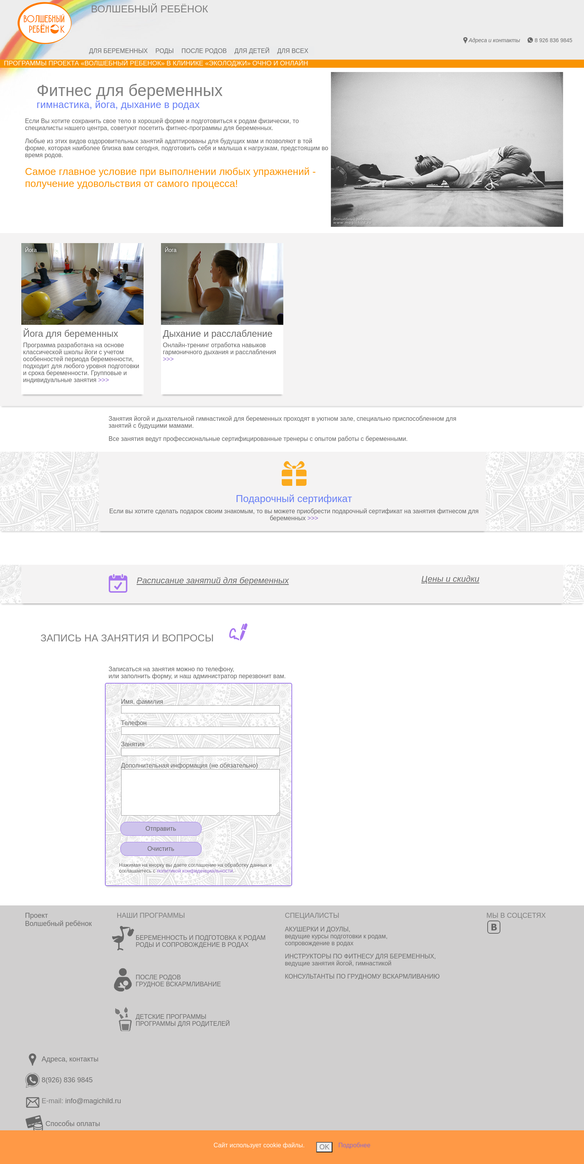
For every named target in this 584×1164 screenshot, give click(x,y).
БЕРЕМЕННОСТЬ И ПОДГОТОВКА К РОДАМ (200, 937)
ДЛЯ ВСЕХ (292, 51)
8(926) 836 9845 (59, 1080)
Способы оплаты (62, 1124)
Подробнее (354, 1145)
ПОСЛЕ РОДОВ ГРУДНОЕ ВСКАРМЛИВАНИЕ (178, 980)
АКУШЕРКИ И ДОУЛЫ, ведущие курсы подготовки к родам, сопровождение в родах (336, 936)
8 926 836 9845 (549, 40)
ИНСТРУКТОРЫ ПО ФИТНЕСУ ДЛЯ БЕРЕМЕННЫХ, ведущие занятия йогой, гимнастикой (360, 960)
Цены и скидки (450, 579)
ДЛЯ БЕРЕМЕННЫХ (118, 51)
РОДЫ (165, 51)
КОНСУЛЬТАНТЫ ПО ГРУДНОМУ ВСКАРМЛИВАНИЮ (362, 976)
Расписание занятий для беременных (213, 580)
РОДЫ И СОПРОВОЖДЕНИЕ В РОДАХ (191, 944)
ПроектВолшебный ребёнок (58, 919)
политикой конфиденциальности (195, 871)
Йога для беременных (70, 333)
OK (324, 1147)
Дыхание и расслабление (217, 333)
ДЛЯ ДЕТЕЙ (252, 51)
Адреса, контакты (62, 1059)
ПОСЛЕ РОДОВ (204, 51)
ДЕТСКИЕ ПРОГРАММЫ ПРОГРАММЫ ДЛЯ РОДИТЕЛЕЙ (182, 1020)
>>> (103, 380)
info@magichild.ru (93, 1101)
